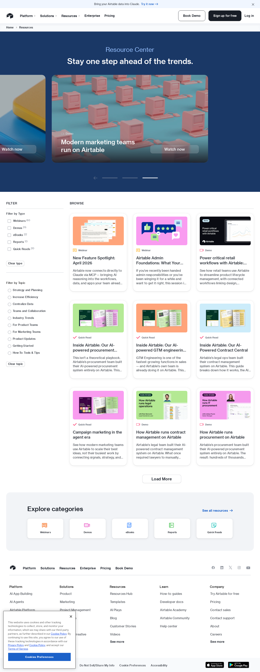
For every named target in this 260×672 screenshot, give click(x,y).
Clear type (15, 263)
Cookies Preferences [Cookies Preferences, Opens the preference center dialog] (39, 656)
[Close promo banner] (253, 4)
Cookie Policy (59, 633)
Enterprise (111, 15)
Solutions (67, 16)
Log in (249, 15)
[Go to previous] (95, 178)
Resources (89, 16)
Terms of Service (18, 648)
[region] (39, 640)
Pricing (128, 15)
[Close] (71, 616)
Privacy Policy (16, 645)
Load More (162, 478)
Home (10, 27)
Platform (47, 16)
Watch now (174, 149)
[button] (95, 178)
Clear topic (15, 363)
